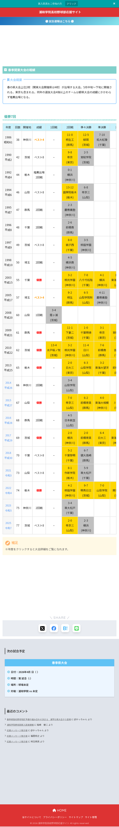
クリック (71, 3)
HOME (59, 811)
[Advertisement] (59, 586)
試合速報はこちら (59, 21)
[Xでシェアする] (41, 628)
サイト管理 (91, 817)
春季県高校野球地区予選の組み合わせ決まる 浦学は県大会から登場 (41, 719)
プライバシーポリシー (55, 817)
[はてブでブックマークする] (65, 628)
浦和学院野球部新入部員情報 (21, 725)
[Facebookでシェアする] (53, 628)
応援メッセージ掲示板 (18, 730)
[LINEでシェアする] (77, 628)
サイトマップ (76, 817)
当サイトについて (31, 817)
